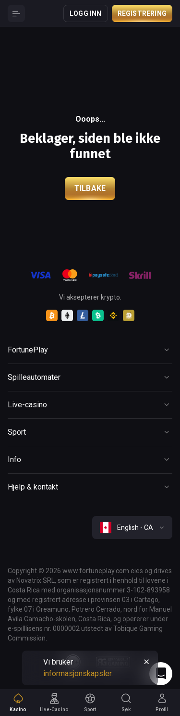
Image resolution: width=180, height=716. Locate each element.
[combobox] (132, 527)
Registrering (142, 13)
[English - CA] (132, 527)
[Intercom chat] (160, 673)
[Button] (16, 13)
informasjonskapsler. (78, 673)
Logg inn (86, 13)
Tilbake (90, 188)
